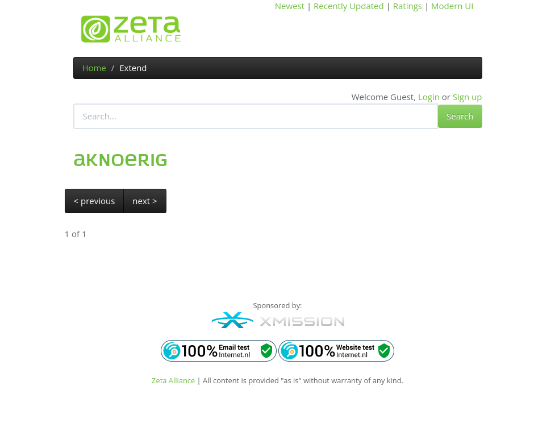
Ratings (407, 5)
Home (94, 67)
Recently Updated (349, 5)
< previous (94, 200)
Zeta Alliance (173, 380)
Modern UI (452, 5)
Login (429, 96)
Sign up (467, 96)
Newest (289, 5)
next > (144, 200)
